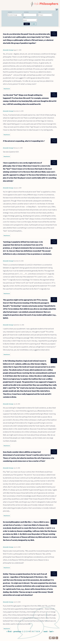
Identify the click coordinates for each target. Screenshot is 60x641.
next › (46, 631)
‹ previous (17, 631)
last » (51, 631)
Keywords (26, 12)
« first (9, 631)
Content (10, 12)
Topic (39, 12)
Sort (24, 17)
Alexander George (8, 50)
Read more (7, 89)
